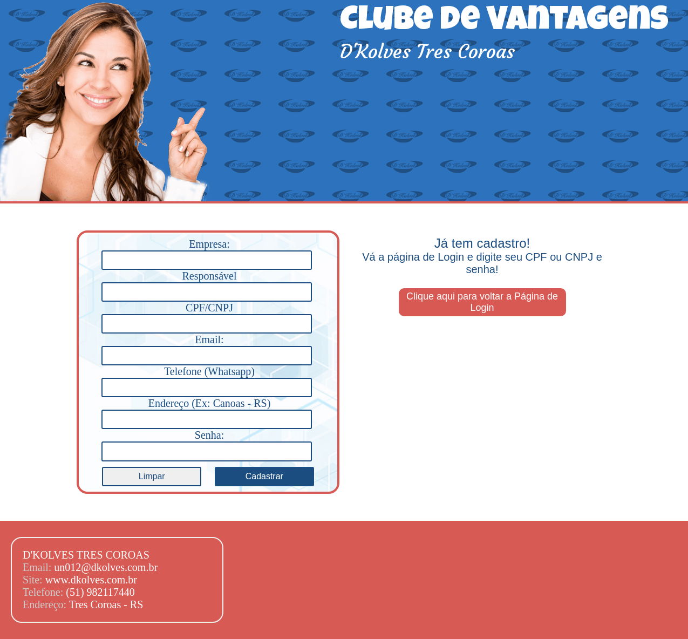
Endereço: (46, 604)
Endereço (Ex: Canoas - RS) (206, 411)
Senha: (206, 444)
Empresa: (206, 252)
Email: (206, 348)
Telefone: (44, 592)
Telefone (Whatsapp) (206, 380)
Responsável (206, 284)
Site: (34, 580)
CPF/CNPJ (206, 316)
